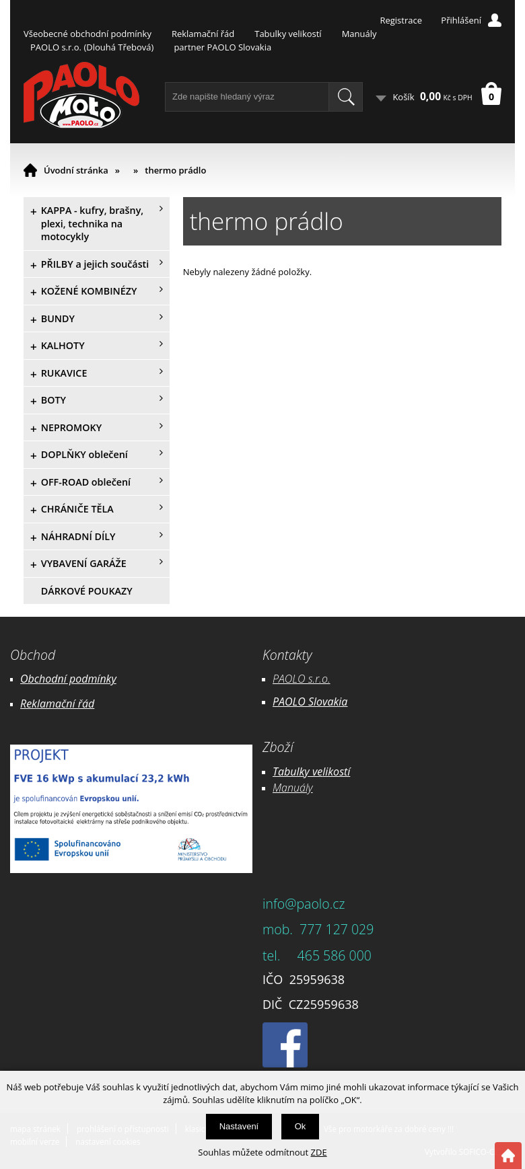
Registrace (401, 20)
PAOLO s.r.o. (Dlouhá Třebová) (91, 47)
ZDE (319, 1152)
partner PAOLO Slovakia (222, 47)
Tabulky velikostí (287, 34)
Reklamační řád (203, 34)
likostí (336, 771)
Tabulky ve (297, 771)
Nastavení (239, 1126)
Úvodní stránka (76, 170)
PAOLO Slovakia (310, 701)
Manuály (359, 34)
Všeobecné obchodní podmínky (87, 34)
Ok (300, 1126)
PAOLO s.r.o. (301, 678)
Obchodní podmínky (68, 678)
